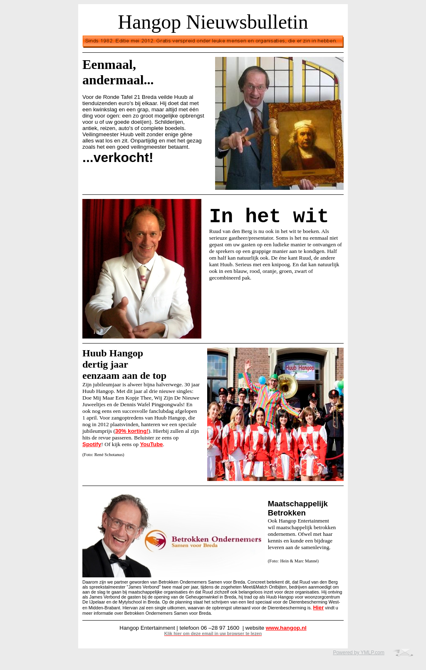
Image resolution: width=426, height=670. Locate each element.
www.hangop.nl (286, 628)
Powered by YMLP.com (358, 652)
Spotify (91, 444)
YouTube (151, 444)
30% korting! (132, 431)
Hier (318, 607)
